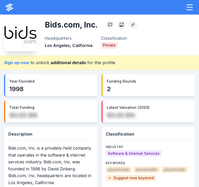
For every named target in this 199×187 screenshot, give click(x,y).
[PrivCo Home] (9, 7)
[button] (189, 7)
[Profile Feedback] (110, 25)
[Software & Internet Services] (134, 153)
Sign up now (16, 62)
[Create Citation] (121, 25)
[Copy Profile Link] (133, 25)
